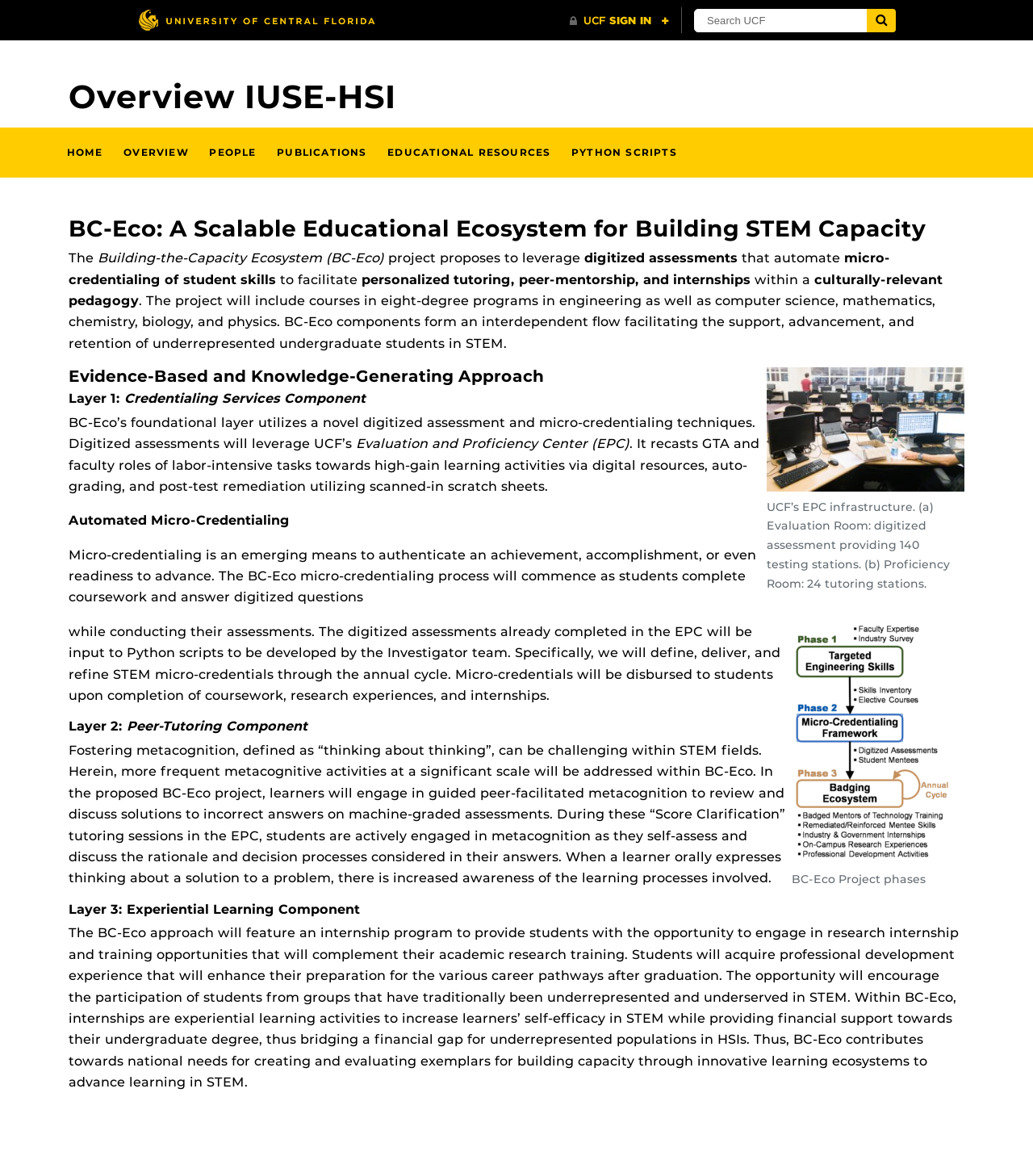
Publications (321, 152)
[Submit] (881, 20)
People (232, 152)
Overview (156, 152)
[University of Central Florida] (256, 19)
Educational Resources (468, 152)
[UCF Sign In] (619, 21)
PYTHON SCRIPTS (624, 152)
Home (85, 152)
